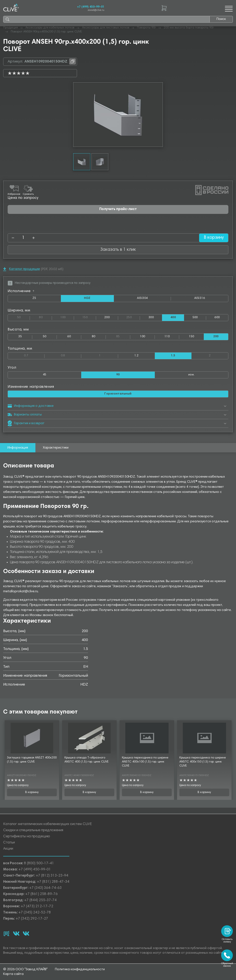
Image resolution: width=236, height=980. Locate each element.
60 (69, 337)
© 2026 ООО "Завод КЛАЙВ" (25, 969)
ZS (46, 299)
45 (44, 375)
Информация (17, 448)
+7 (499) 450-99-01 (90, 7)
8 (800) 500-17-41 (39, 863)
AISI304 (154, 299)
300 (151, 317)
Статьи (9, 842)
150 (89, 316)
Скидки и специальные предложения (33, 830)
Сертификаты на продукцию (26, 836)
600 (217, 317)
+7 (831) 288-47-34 (53, 881)
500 (195, 317)
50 (23, 316)
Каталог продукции (21, 269)
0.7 (34, 355)
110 (167, 337)
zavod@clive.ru (96, 10)
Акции (8, 848)
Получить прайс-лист (118, 209)
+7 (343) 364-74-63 (45, 887)
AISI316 (211, 299)
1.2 (136, 356)
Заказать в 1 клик (118, 249)
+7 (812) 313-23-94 (52, 875)
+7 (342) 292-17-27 (32, 918)
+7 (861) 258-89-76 (41, 893)
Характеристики (55, 448)
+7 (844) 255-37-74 (40, 900)
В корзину (212, 238)
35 (20, 337)
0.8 (71, 355)
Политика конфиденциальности (80, 969)
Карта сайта (13, 974)
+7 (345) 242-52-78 (34, 912)
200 (107, 317)
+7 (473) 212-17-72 (37, 906)
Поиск (221, 19)
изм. (191, 375)
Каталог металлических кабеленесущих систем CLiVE (47, 823)
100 (67, 316)
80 (45, 316)
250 (133, 316)
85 (123, 336)
